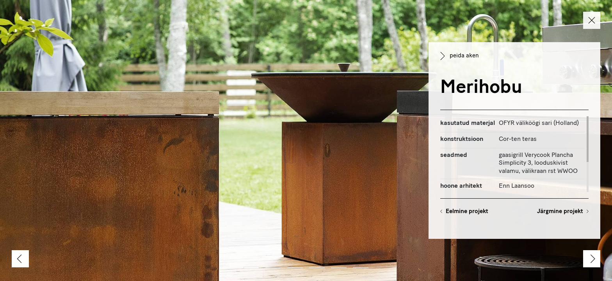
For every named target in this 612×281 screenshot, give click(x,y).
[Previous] (20, 258)
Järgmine (560, 212)
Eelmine (467, 212)
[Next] (591, 258)
